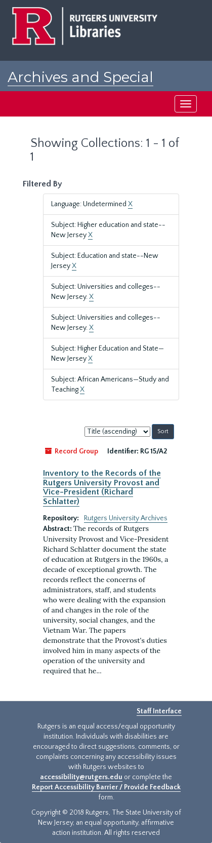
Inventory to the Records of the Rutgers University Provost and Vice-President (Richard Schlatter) (102, 487)
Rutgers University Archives (125, 518)
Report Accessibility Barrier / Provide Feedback (106, 787)
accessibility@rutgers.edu (81, 777)
